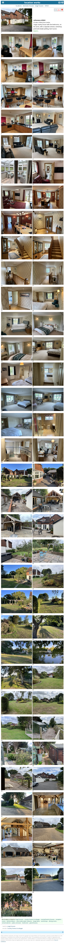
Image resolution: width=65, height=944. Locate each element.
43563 (47, 6)
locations (19, 6)
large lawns (36, 921)
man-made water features (24, 921)
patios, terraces (16, 923)
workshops (44, 921)
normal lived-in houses (48, 919)
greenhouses (34, 923)
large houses (39, 6)
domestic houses (28, 6)
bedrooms (25, 923)
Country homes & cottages (15, 928)
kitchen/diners (11, 921)
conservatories (6, 923)
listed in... (36, 31)
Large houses (11, 926)
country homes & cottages (32, 919)
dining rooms (53, 921)
